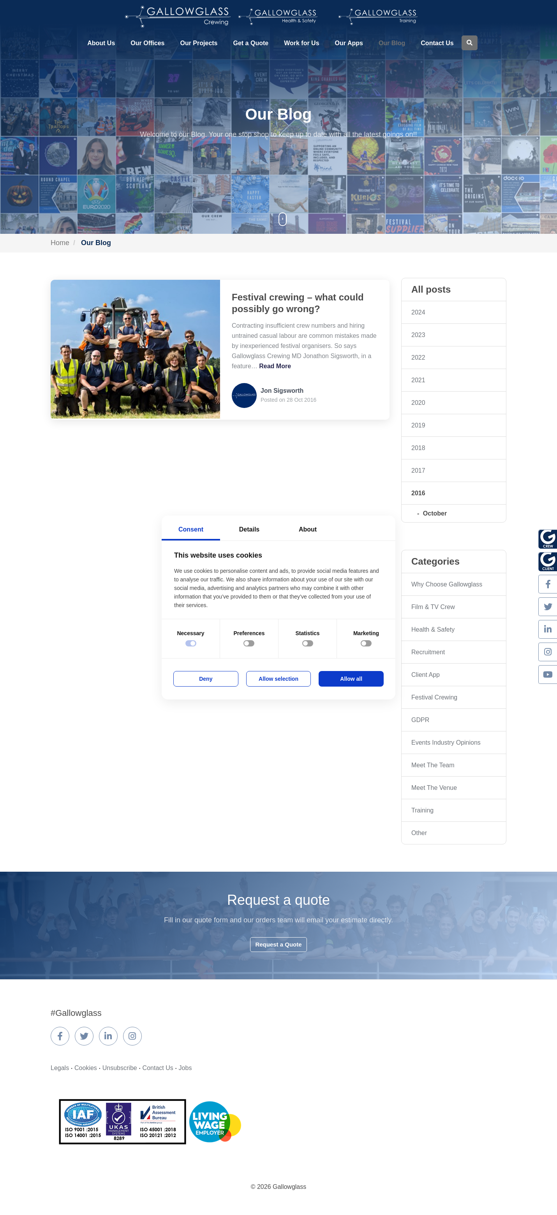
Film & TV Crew (433, 607)
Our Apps (349, 43)
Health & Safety (433, 629)
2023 (418, 335)
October (435, 513)
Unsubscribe (119, 1068)
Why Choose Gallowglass (446, 584)
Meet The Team (433, 765)
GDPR (420, 720)
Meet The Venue (434, 787)
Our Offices (147, 43)
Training (422, 810)
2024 (418, 312)
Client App (425, 674)
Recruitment (428, 652)
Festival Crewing (434, 697)
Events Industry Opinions (446, 742)
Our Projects (198, 43)
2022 (418, 357)
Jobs (185, 1068)
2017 (418, 470)
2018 (418, 448)
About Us (101, 43)
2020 (418, 402)
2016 (418, 493)
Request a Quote (278, 944)
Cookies (85, 1068)
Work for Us (301, 43)
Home (60, 243)
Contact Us (437, 43)
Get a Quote (251, 43)
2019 (418, 425)
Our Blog (392, 43)
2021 (418, 380)
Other (419, 833)
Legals (60, 1068)
